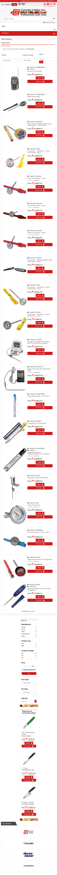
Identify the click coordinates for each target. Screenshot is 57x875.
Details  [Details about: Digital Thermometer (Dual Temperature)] (40, 567)
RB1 (29, 645)
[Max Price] (32, 666)
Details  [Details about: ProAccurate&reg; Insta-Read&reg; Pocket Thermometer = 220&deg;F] (40, 295)
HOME (3, 26)
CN (29, 653)
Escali (29, 629)
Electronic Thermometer (34, 71)
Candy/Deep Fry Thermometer (36, 423)
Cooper (29, 627)
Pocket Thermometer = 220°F (36, 178)
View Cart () (48, 22)
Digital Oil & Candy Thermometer (37, 477)
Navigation (5, 33)
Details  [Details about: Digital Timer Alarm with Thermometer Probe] (40, 378)
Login (14, 4)
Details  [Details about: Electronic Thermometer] (40, 78)
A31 (29, 643)
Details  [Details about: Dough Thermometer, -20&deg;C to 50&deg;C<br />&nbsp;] (40, 404)
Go (41, 62)
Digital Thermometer (33, 96)
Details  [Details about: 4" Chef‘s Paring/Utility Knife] (29, 777)
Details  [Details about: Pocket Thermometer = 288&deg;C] (40, 241)
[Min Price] (25, 666)
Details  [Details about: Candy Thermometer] (40, 513)
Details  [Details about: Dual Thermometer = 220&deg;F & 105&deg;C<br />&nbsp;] (40, 540)
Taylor (29, 631)
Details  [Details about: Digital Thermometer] (40, 103)
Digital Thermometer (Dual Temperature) (39, 559)
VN (29, 658)
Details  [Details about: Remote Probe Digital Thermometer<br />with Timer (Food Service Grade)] (40, 350)
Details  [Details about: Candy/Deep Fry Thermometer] (40, 430)
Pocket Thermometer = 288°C (36, 232)
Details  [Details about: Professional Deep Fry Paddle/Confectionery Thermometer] (40, 462)
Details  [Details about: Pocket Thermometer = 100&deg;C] (40, 214)
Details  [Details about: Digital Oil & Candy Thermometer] (40, 484)
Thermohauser (29, 633)
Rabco (29, 636)
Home (4, 49)
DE (29, 655)
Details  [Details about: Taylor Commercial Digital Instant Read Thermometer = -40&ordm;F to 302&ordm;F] (40, 132)
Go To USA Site (50, 6)
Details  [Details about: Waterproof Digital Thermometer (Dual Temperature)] (40, 596)
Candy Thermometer (33, 505)
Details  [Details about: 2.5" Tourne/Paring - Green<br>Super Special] (29, 743)
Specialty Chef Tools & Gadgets (16, 49)
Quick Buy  (40, 81)
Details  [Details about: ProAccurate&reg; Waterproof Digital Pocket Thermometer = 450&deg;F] (40, 268)
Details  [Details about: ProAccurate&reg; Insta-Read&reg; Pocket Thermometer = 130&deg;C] (40, 322)
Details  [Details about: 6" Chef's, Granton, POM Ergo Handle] (29, 811)
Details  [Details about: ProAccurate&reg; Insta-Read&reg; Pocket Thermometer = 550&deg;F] (40, 159)
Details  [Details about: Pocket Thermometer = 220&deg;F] (40, 186)
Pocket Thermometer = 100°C (36, 205)
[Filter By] (48, 59)
